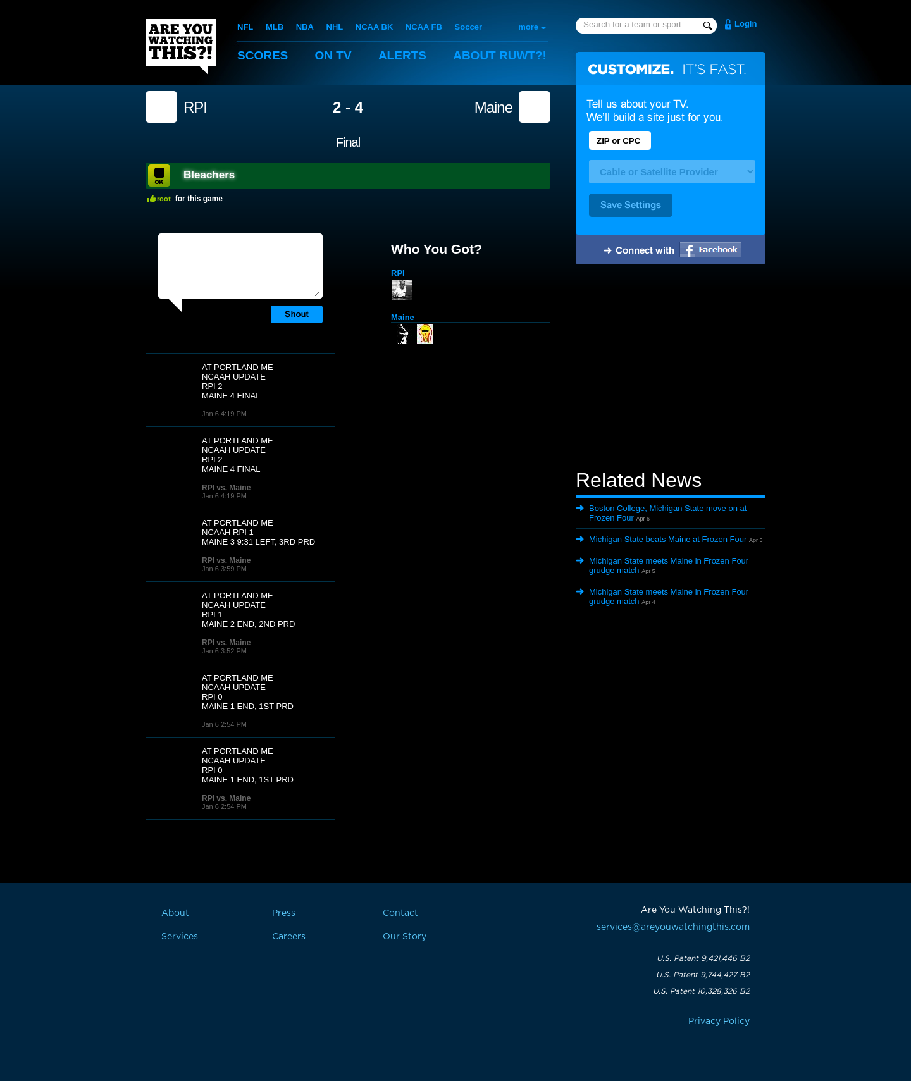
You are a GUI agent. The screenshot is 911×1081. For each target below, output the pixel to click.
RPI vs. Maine (226, 487)
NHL (335, 27)
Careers (289, 936)
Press (283, 913)
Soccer (468, 27)
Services (179, 936)
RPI (195, 107)
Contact (400, 913)
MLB (274, 27)
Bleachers (209, 175)
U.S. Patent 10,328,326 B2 (701, 991)
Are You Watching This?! (181, 47)
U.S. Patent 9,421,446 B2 (703, 958)
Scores (262, 55)
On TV (333, 55)
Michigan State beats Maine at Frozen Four (668, 539)
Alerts (402, 55)
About (500, 55)
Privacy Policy (719, 1021)
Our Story (404, 936)
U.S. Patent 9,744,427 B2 (703, 975)
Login (745, 23)
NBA (305, 27)
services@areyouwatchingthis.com (673, 927)
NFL (245, 27)
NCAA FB (424, 27)
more (528, 27)
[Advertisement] (670, 369)
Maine (493, 107)
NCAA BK (374, 27)
